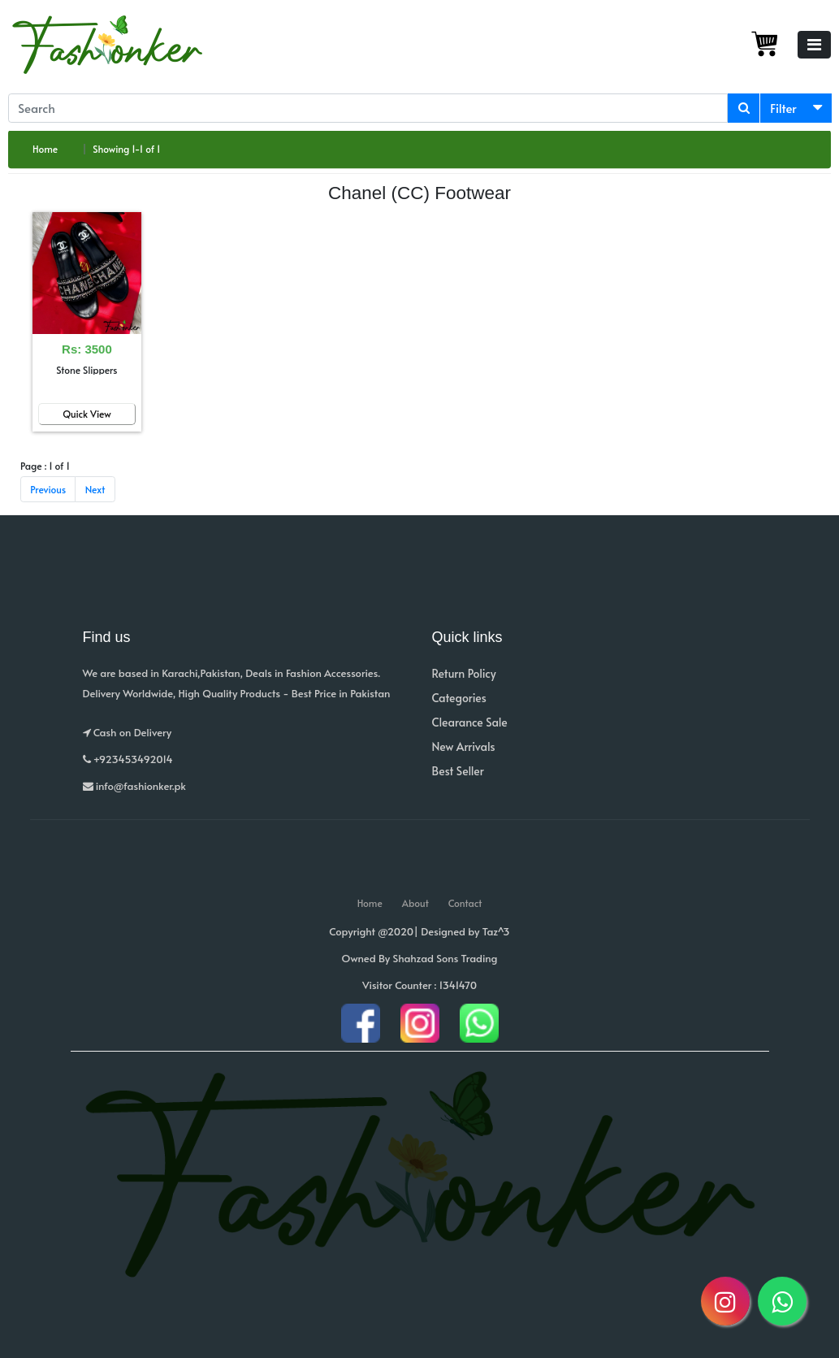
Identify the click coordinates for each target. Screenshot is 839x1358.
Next (95, 489)
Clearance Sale (470, 722)
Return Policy (464, 673)
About (415, 902)
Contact (465, 902)
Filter (783, 107)
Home (45, 148)
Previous (48, 489)
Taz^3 (496, 931)
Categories (459, 697)
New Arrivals (463, 746)
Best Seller (458, 771)
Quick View (87, 413)
